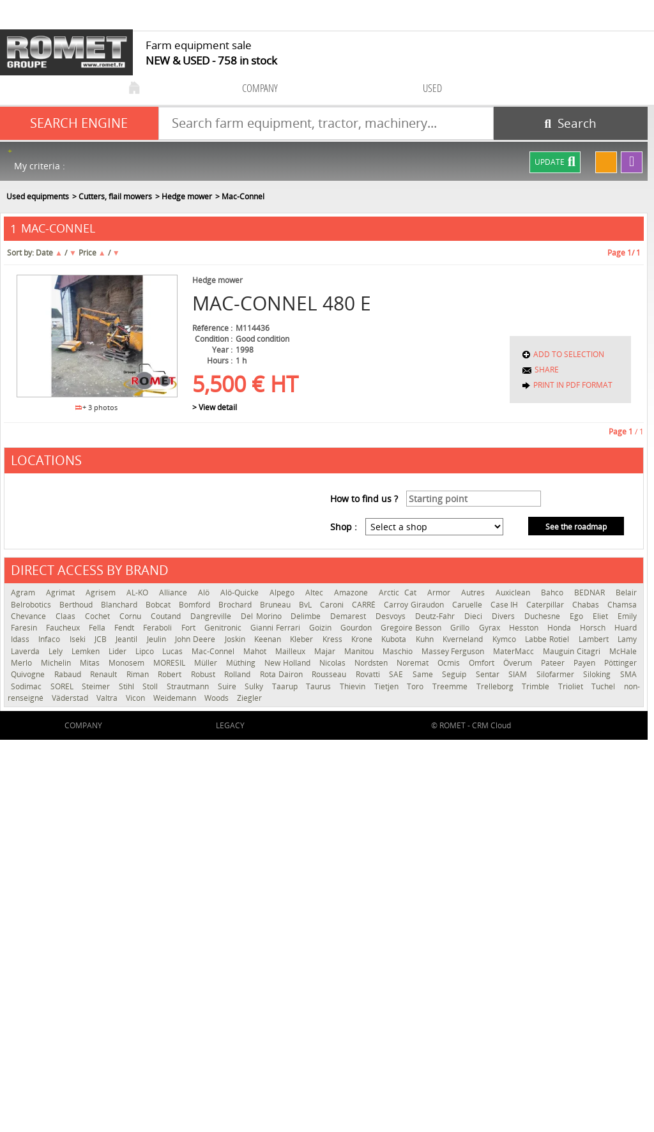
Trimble (537, 686)
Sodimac (27, 686)
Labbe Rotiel (548, 639)
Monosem (128, 662)
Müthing (242, 662)
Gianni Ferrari (276, 627)
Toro (416, 686)
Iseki (79, 639)
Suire (228, 686)
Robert (171, 674)
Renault (105, 674)
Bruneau (276, 604)
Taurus (319, 686)
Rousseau (330, 674)
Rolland (239, 674)
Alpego (284, 592)
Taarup (286, 686)
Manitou (360, 651)
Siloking (598, 674)
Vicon (136, 697)
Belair (626, 592)
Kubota (395, 639)
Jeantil (128, 639)
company (260, 87)
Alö (206, 592)
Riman (139, 674)
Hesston (525, 627)
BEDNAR (591, 592)
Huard (625, 627)
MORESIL (170, 662)
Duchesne (543, 616)
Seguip (455, 674)
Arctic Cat (399, 592)
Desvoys (392, 616)
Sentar (489, 674)
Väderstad (71, 697)
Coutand (167, 616)
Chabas (586, 604)
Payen (586, 662)
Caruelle (468, 604)
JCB (102, 639)
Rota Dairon (283, 674)
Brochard (236, 604)
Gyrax (491, 627)
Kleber (303, 639)
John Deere (196, 639)
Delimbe (307, 616)
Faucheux (64, 627)
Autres (475, 592)
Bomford (195, 604)
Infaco (50, 639)
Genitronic (224, 627)
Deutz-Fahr (436, 616)
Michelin (57, 662)
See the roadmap (576, 526)
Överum (519, 662)
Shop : (343, 527)
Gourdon (357, 627)
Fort (189, 627)
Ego (578, 616)
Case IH (505, 604)
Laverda (26, 651)
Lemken (87, 651)
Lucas (173, 651)
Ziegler (249, 697)
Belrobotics (32, 604)
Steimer (97, 686)
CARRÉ (364, 604)
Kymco (505, 639)
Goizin (321, 627)
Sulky (255, 686)
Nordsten (372, 662)
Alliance (175, 592)
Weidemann (175, 697)
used (432, 87)
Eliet (602, 616)
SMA (628, 674)
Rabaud (69, 674)
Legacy (230, 725)
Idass (21, 639)
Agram (25, 592)
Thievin (354, 686)
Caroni (333, 604)
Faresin (25, 627)
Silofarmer (556, 674)
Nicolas (333, 662)
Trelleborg (496, 686)
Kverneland (464, 639)
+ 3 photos (96, 407)
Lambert (595, 639)
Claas (67, 616)
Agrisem (103, 592)
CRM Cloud (491, 725)
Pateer (554, 662)
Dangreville (212, 616)
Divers (505, 616)
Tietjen (387, 686)
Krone (363, 639)
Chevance (30, 616)
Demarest (349, 616)
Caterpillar (546, 604)
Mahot (256, 651)
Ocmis (449, 662)
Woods (217, 697)
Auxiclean (515, 592)
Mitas (91, 662)
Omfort (483, 662)
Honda (560, 627)
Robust (204, 674)
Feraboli (158, 627)
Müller (207, 662)
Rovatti (369, 674)
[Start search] (571, 123)
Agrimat (62, 592)
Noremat (414, 662)
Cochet (99, 616)
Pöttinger (620, 662)
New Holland (288, 662)
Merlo (22, 662)
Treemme (451, 686)
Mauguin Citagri (573, 651)
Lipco (145, 651)
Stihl (128, 686)
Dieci (474, 616)
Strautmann (189, 686)
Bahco (554, 592)
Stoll (151, 686)
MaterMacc (514, 651)
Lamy (627, 639)
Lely (57, 651)
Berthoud (77, 604)
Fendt (125, 627)
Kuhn (426, 639)
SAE (397, 674)
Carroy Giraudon (414, 604)
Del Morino (263, 616)
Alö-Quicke (241, 592)
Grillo (461, 627)
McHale (623, 651)
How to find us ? (364, 499)
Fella (98, 627)
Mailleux (291, 651)
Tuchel (604, 686)
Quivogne (29, 674)
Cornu (131, 616)
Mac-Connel (214, 651)
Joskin (236, 639)
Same (424, 674)
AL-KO (139, 592)
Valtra (107, 697)
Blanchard (120, 604)
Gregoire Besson (412, 627)
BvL (306, 604)
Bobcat (159, 604)
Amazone (353, 592)
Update (555, 162)
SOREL (63, 686)
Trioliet (572, 686)
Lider (119, 651)
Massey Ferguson (454, 651)
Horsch (594, 627)
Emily (627, 616)
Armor (441, 592)
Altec (316, 592)
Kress (334, 639)
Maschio (399, 651)
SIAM (519, 674)
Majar (326, 651)
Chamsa (622, 604)
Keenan (269, 639)
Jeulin (158, 639)
